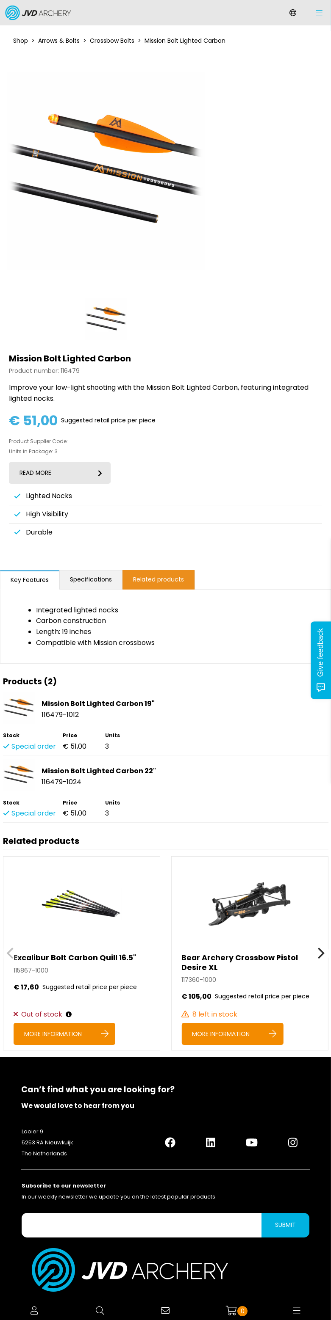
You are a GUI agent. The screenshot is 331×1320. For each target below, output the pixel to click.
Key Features (30, 580)
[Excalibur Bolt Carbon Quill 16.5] (81, 953)
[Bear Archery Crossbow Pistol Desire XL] (249, 953)
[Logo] (36, 12)
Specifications (91, 579)
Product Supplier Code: (38, 441)
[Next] (320, 953)
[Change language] (293, 12)
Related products (158, 579)
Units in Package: (31, 451)
